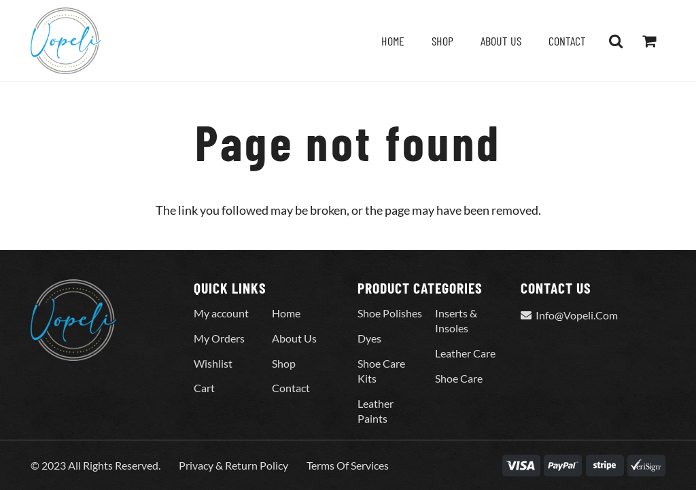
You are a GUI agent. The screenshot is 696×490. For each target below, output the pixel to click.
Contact (291, 387)
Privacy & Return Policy (233, 465)
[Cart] (649, 41)
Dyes (369, 338)
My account (221, 313)
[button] (615, 41)
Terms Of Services (348, 465)
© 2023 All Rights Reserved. (95, 465)
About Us (294, 338)
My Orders (219, 338)
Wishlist (213, 363)
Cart (204, 387)
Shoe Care (459, 378)
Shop (284, 363)
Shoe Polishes (390, 313)
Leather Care (465, 353)
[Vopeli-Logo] (66, 40)
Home (286, 313)
